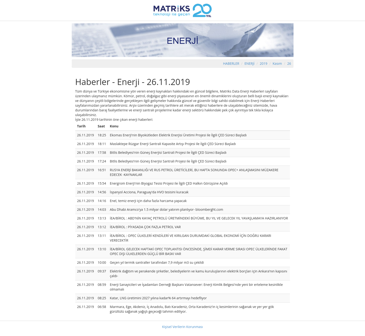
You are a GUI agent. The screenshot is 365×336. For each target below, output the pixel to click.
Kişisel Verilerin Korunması (182, 326)
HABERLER (231, 63)
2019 (264, 63)
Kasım (277, 63)
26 (289, 63)
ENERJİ (249, 63)
